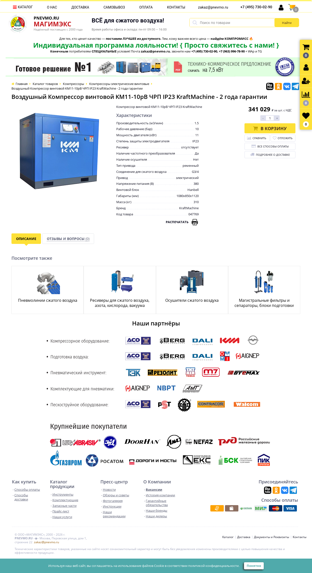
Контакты (176, 7)
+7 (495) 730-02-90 (256, 7)
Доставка (80, 7)
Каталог (25, 7)
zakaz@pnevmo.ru (213, 7)
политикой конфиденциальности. (213, 565)
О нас (52, 7)
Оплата (146, 7)
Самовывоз (114, 7)
